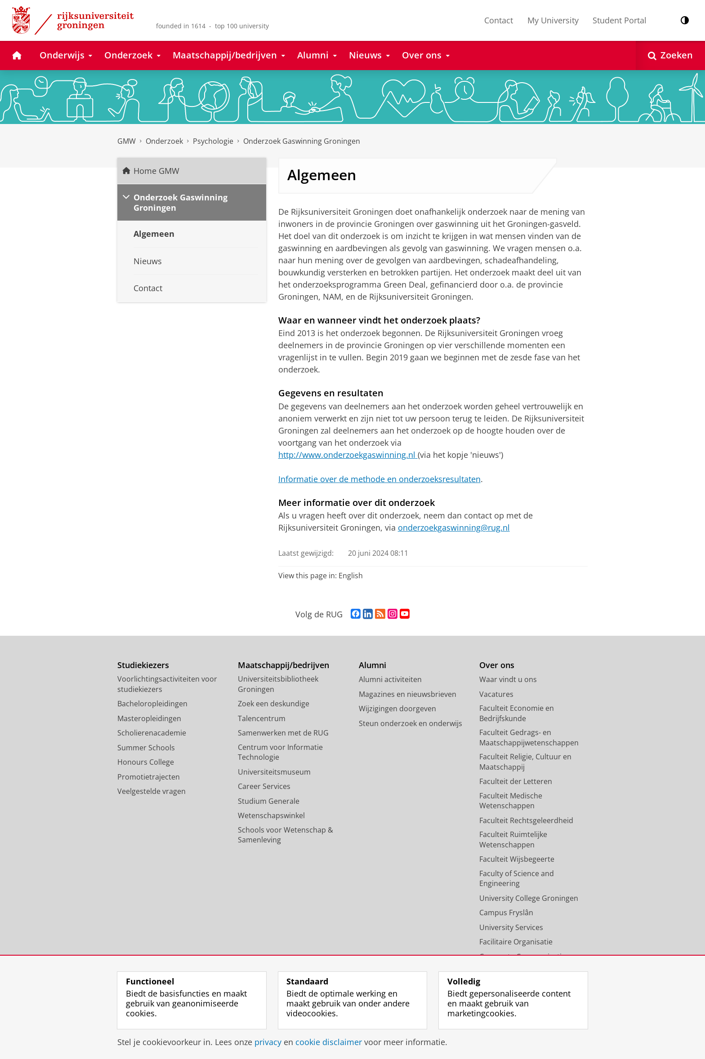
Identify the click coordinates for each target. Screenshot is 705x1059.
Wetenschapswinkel (271, 815)
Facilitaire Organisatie (516, 942)
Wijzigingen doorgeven (397, 708)
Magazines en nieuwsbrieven (407, 694)
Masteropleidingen (149, 718)
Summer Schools (146, 748)
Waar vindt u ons (508, 679)
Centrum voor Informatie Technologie (280, 752)
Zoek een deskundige (273, 704)
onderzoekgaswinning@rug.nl (454, 527)
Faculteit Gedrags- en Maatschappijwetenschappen (529, 737)
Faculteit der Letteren (515, 781)
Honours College (145, 762)
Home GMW (156, 170)
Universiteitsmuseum (274, 772)
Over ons (496, 665)
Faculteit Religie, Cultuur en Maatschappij (525, 762)
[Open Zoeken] (670, 55)
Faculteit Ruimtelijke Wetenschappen (513, 839)
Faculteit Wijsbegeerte (516, 859)
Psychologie (213, 141)
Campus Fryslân (506, 912)
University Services (511, 927)
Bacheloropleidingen (152, 704)
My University (553, 20)
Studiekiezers (143, 665)
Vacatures (496, 694)
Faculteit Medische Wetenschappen (510, 801)
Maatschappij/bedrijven (283, 665)
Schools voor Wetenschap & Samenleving (285, 835)
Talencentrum (262, 718)
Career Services (264, 786)
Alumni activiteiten (390, 679)
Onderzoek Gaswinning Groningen (301, 141)
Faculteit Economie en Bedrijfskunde (516, 713)
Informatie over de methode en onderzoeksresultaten (379, 479)
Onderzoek (164, 141)
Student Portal (620, 20)
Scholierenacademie (151, 733)
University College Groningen (528, 898)
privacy (267, 1042)
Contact (498, 20)
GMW (126, 141)
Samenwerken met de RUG (283, 733)
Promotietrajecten (148, 777)
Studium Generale (268, 801)
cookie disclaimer (328, 1042)
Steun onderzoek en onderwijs (410, 723)
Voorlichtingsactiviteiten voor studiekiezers (167, 684)
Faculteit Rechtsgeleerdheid (526, 820)
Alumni (372, 665)
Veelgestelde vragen (151, 791)
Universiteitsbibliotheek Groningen (278, 684)
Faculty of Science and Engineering (516, 878)
